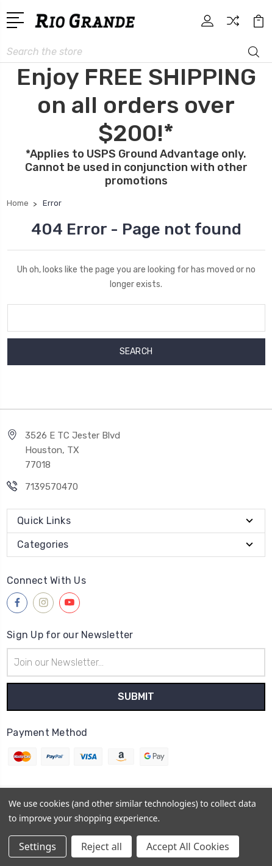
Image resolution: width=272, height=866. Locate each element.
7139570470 (51, 486)
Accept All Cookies (187, 846)
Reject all (101, 846)
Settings (37, 846)
